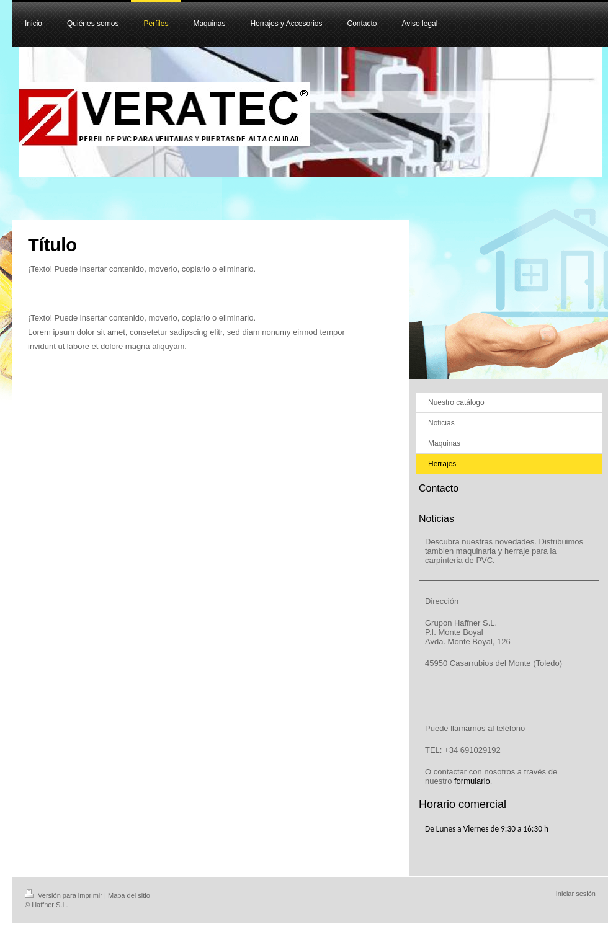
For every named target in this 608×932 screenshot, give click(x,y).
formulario (472, 781)
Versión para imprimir (64, 895)
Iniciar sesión (576, 893)
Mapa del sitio (129, 895)
